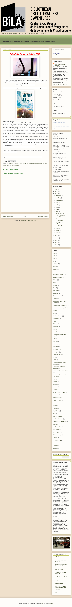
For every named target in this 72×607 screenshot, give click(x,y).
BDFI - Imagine (59, 557)
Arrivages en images (58, 274)
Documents (56, 318)
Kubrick (55, 360)
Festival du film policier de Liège (39, 163)
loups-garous (56, 379)
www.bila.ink (56, 55)
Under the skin (56, 443)
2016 (56, 191)
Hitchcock (55, 346)
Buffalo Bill (55, 293)
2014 (56, 235)
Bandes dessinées (57, 277)
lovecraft (55, 381)
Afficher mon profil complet (60, 84)
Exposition (55, 326)
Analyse (55, 266)
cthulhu (55, 310)
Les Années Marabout (61, 576)
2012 (56, 240)
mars (57, 228)
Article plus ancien (42, 216)
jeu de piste (56, 352)
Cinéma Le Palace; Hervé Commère (22, 163)
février (58, 230)
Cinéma (55, 298)
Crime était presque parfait (60, 308)
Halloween (55, 344)
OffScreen (55, 389)
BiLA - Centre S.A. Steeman (60, 64)
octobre (58, 198)
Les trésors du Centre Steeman (61, 370)
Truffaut (55, 437)
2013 (56, 238)
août (57, 202)
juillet (57, 205)
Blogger (51, 603)
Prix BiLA (55, 408)
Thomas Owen (59, 569)
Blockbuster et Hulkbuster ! (59, 219)
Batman (55, 280)
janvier (58, 232)
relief (54, 413)
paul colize (55, 395)
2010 (56, 245)
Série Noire (56, 424)
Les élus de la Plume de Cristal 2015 (59, 224)
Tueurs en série (57, 440)
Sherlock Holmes (57, 427)
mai (57, 209)
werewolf (55, 445)
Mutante (55, 387)
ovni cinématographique (59, 392)
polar (54, 403)
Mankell (55, 384)
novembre (59, 195)
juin (57, 207)
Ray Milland (56, 411)
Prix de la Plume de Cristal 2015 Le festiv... (60, 215)
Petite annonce (57, 397)
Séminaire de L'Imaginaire (59, 421)
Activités (55, 264)
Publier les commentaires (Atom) (28, 220)
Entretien (55, 324)
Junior (54, 357)
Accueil (25, 216)
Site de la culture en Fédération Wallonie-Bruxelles (60, 588)
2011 (56, 242)
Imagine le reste (6, 165)
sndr (42, 603)
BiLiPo (56, 592)
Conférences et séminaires (60, 305)
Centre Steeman (57, 296)
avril (57, 211)
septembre (59, 200)
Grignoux (55, 341)
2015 (8, 163)
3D (53, 261)
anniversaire (56, 272)
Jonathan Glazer (57, 354)
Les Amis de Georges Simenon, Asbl (61, 565)
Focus (54, 338)
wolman (55, 448)
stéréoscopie (56, 429)
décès (54, 313)
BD (54, 282)
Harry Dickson (59, 580)
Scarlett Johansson (58, 419)
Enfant (54, 321)
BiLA (11, 163)
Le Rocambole (59, 583)
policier (55, 405)
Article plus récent (8, 216)
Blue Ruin (55, 290)
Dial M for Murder (57, 316)
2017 (56, 189)
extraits (55, 329)
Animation (55, 269)
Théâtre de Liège (57, 435)
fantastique (56, 332)
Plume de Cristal (15, 165)
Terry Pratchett (57, 432)
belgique (55, 285)
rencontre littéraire (57, 416)
